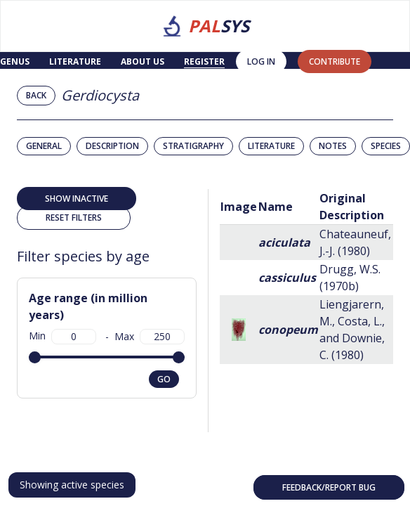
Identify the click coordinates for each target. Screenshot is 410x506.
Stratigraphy (193, 146)
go (164, 379)
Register (204, 61)
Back (36, 95)
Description (112, 146)
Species (386, 146)
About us (142, 61)
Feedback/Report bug (329, 487)
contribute (334, 61)
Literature (75, 61)
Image (238, 206)
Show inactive (76, 199)
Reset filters (74, 217)
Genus (14, 61)
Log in (261, 61)
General (44, 146)
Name (275, 206)
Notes (333, 146)
